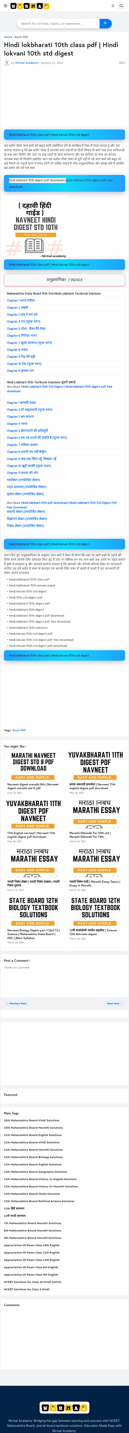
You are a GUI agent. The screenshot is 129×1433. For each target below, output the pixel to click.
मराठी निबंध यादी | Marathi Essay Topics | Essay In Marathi (94, 883)
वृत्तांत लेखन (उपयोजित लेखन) (25, 494)
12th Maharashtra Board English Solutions (33, 1164)
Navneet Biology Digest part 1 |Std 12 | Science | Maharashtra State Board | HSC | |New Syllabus (33, 934)
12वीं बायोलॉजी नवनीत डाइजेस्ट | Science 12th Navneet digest (93, 932)
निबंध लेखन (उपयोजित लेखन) (25, 526)
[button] (5, 5)
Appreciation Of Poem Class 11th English (32, 1252)
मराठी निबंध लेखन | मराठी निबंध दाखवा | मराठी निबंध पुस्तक (33, 883)
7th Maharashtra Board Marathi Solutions (32, 1223)
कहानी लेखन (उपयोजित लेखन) (26, 512)
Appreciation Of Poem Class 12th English (32, 1260)
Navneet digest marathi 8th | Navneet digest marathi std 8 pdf (33, 786)
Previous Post (18, 1003)
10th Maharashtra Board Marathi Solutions (33, 1127)
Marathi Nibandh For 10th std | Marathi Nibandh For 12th (90, 835)
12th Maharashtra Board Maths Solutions (32, 1194)
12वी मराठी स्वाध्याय (14, 1216)
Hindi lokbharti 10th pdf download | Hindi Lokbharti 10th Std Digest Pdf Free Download (62, 505)
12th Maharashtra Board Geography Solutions (35, 1172)
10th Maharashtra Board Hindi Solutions (31, 1120)
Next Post (113, 1003)
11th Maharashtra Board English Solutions (33, 1135)
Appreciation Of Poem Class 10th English (32, 1245)
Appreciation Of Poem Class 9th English (31, 1274)
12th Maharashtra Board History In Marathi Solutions (41, 1186)
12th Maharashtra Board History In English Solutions (40, 1179)
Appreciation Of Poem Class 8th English (31, 1267)
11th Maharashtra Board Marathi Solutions (33, 1149)
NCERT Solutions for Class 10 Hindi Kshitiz (33, 1282)
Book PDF (21, 37)
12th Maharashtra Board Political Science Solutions (39, 1201)
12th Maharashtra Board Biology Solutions (33, 1157)
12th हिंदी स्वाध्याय (14, 1208)
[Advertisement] (64, 97)
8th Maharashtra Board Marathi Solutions (32, 1230)
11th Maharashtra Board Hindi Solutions (31, 1142)
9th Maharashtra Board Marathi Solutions (32, 1238)
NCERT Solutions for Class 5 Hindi (27, 1289)
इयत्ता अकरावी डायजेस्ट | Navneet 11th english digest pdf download (92, 786)
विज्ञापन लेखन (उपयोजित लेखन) (27, 519)
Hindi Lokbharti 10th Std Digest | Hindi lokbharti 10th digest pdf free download (59, 389)
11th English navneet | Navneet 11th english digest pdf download (31, 835)
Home (8, 37)
